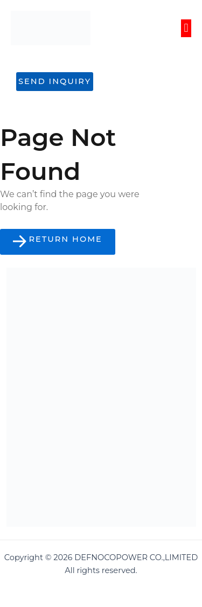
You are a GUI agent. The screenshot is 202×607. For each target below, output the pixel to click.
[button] (186, 28)
